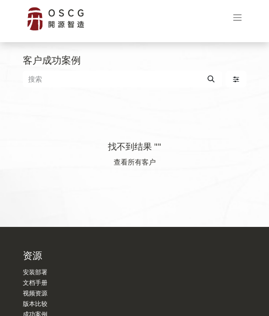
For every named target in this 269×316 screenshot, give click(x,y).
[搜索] (211, 79)
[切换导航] (237, 19)
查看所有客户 (135, 162)
